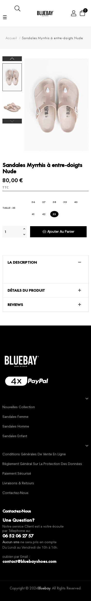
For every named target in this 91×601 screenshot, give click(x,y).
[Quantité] (12, 232)
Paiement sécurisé (16, 474)
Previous (12, 121)
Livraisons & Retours (18, 483)
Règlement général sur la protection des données (42, 464)
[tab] (45, 262)
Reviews (15, 305)
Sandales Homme (15, 426)
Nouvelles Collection (18, 407)
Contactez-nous (15, 493)
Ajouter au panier (58, 232)
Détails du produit (26, 290)
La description (22, 262)
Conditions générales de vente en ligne (34, 454)
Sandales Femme (15, 417)
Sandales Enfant (14, 436)
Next (12, 58)
